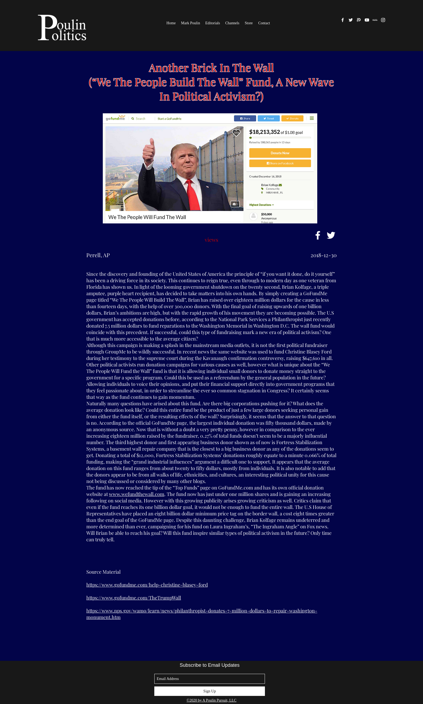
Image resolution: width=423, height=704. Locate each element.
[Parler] (358, 20)
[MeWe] (375, 20)
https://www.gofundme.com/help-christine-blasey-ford (147, 584)
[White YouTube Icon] (367, 20)
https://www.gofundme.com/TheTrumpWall (133, 597)
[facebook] (342, 20)
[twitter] (350, 20)
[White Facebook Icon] (317, 235)
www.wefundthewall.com (136, 494)
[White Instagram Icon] (383, 20)
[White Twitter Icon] (331, 235)
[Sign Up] (209, 691)
